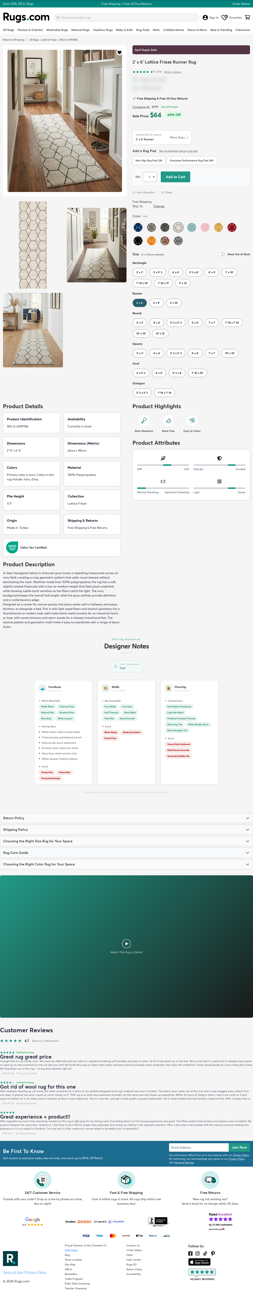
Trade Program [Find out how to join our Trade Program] (74, 1279)
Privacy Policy (241, 1155)
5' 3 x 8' (193, 272)
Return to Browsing (13, 39)
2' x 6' (139, 303)
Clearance (242, 30)
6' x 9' (211, 272)
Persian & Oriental (30, 30)
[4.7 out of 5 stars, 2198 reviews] (147, 72)
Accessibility (133, 1274)
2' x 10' (174, 303)
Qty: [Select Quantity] (137, 176)
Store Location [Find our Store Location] (73, 1259)
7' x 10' (229, 272)
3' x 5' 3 (157, 272)
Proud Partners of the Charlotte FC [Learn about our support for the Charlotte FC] (86, 1245)
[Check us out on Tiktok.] (205, 1253)
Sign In (211, 17)
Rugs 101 (131, 1264)
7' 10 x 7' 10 (232, 322)
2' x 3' (139, 272)
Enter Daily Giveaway (77, 1283)
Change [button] (159, 206)
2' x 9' (156, 303)
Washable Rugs (57, 30)
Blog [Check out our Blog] (67, 1255)
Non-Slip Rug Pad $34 (149, 160)
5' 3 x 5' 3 (176, 322)
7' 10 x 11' (163, 283)
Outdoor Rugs (103, 30)
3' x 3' (139, 322)
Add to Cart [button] (175, 177)
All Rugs (8, 30)
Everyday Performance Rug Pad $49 (191, 160)
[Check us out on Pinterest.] (213, 1253)
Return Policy (134, 1269)
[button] (119, 52)
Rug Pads (142, 30)
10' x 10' (141, 333)
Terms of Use (13, 1272)
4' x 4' (156, 322)
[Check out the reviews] (202, 1275)
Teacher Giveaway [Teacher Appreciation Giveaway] (76, 1288)
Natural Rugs (80, 30)
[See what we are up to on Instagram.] (197, 1253)
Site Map (70, 1264)
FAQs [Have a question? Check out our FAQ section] (129, 1255)
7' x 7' (212, 322)
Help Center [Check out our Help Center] (133, 1259)
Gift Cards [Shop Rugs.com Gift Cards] (71, 1250)
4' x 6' (175, 272)
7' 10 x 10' (142, 283)
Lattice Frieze (49, 39)
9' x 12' (183, 283)
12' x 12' (160, 333)
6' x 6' (195, 322)
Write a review (172, 72)
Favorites (232, 17)
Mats (156, 30)
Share (166, 192)
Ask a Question (143, 192)
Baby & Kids (124, 30)
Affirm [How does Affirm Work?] (68, 1269)
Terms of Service (184, 1162)
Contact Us (133, 1245)
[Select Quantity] (150, 177)
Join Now (239, 1147)
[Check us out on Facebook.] (190, 1253)
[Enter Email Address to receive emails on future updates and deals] (199, 1147)
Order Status (241, 4)
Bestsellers (71, 1274)
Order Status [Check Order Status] (134, 1250)
